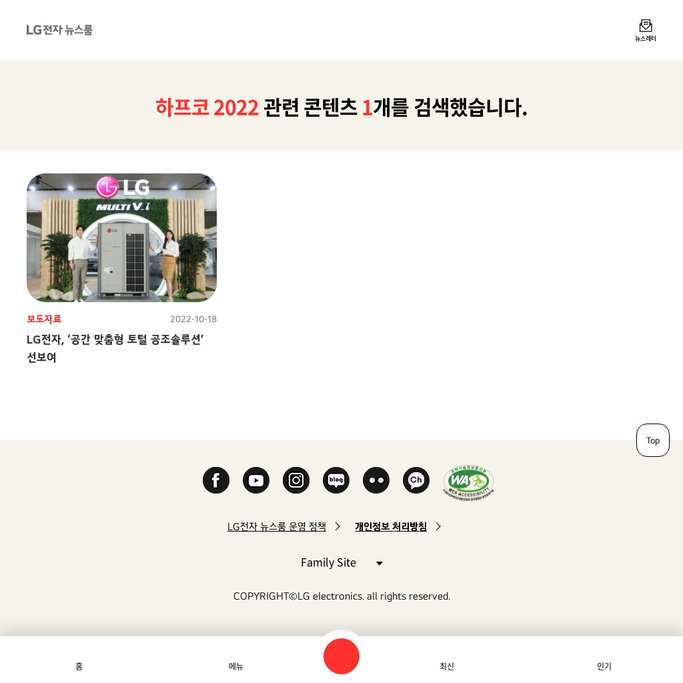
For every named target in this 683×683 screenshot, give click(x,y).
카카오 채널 (416, 480)
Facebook (216, 480)
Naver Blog (336, 480)
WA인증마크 (468, 482)
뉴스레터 (645, 38)
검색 (341, 656)
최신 (447, 666)
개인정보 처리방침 (391, 526)
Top (653, 440)
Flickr (376, 480)
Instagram (296, 480)
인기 (604, 666)
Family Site (341, 561)
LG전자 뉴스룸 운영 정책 (276, 526)
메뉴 (236, 666)
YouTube (256, 480)
